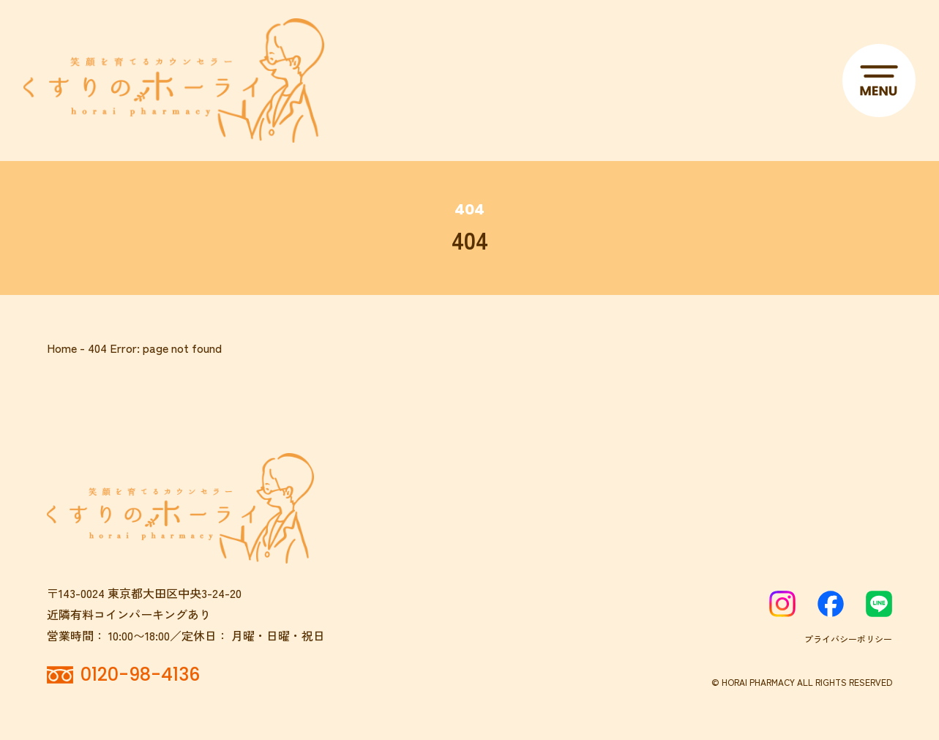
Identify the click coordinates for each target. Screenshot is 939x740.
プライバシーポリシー (848, 638)
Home (62, 347)
